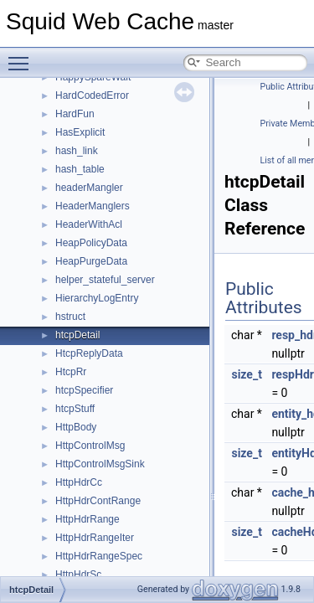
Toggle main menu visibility (22, 56)
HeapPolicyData (91, 243)
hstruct (70, 316)
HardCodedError (92, 95)
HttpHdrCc (78, 482)
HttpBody (75, 427)
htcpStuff (75, 409)
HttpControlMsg (90, 445)
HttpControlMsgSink (100, 464)
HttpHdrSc (78, 574)
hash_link (76, 151)
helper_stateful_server (105, 280)
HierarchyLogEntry (96, 298)
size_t (246, 374)
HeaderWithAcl (88, 224)
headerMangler (89, 187)
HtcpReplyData (89, 353)
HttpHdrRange (87, 519)
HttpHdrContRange (98, 501)
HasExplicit (80, 132)
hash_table (80, 169)
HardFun (75, 114)
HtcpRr (70, 372)
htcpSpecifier (84, 390)
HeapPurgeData (91, 261)
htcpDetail (77, 335)
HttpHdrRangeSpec (98, 556)
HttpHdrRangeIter (94, 538)
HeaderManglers (92, 206)
